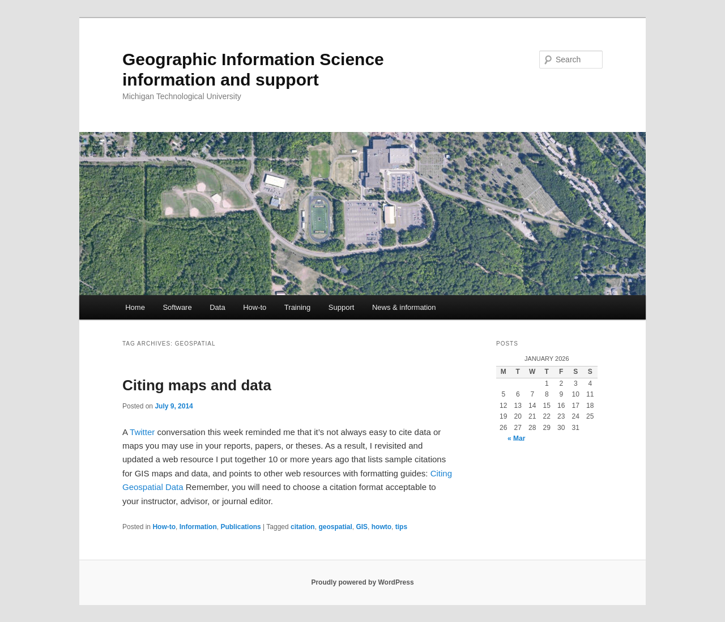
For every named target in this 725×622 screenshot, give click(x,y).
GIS (362, 527)
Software (177, 307)
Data (217, 307)
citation (303, 527)
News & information (404, 307)
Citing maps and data (196, 385)
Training (297, 307)
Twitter (142, 432)
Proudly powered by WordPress (362, 582)
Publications (240, 527)
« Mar (516, 438)
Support (342, 307)
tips (401, 527)
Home (135, 307)
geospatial (335, 527)
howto (381, 527)
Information (198, 527)
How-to (254, 307)
